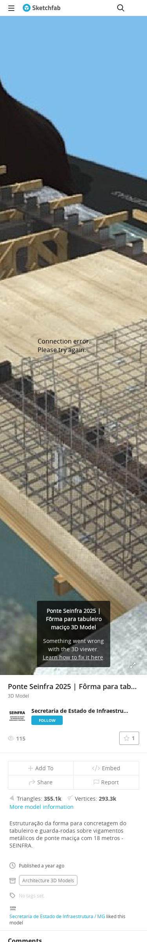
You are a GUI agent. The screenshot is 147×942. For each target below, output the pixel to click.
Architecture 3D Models (48, 880)
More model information (41, 806)
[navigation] (11, 8)
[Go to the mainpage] (41, 8)
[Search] (120, 8)
